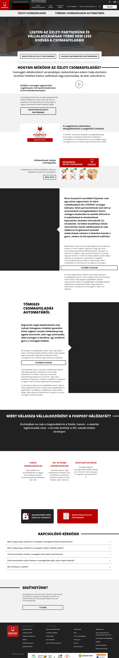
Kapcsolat (77, 639)
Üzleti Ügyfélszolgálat (87, 6)
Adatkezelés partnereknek (104, 638)
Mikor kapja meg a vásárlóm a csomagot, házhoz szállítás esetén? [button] (35, 548)
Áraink (24, 639)
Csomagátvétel (27, 633)
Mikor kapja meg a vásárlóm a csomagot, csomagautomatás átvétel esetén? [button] (40, 542)
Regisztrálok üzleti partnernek (38, 56)
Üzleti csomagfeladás (20, 6)
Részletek (49, 177)
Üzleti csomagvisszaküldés (38, 6)
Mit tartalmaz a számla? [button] (17, 567)
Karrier (98, 642)
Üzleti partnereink (80, 636)
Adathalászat (78, 646)
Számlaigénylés (27, 646)
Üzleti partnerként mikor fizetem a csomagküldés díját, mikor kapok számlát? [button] (40, 560)
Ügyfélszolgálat (28, 643)
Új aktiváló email (101, 645)
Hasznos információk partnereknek (79, 56)
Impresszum (99, 629)
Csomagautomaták (28, 636)
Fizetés (76, 643)
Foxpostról (77, 629)
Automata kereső (60, 6)
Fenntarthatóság (101, 648)
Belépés (110, 7)
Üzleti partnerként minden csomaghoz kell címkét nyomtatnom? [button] (35, 554)
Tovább (43, 607)
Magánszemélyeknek (21, 2)
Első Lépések (50, 6)
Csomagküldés (27, 629)
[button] (115, 2)
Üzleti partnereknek (39, 2)
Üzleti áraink (71, 6)
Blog (75, 633)
